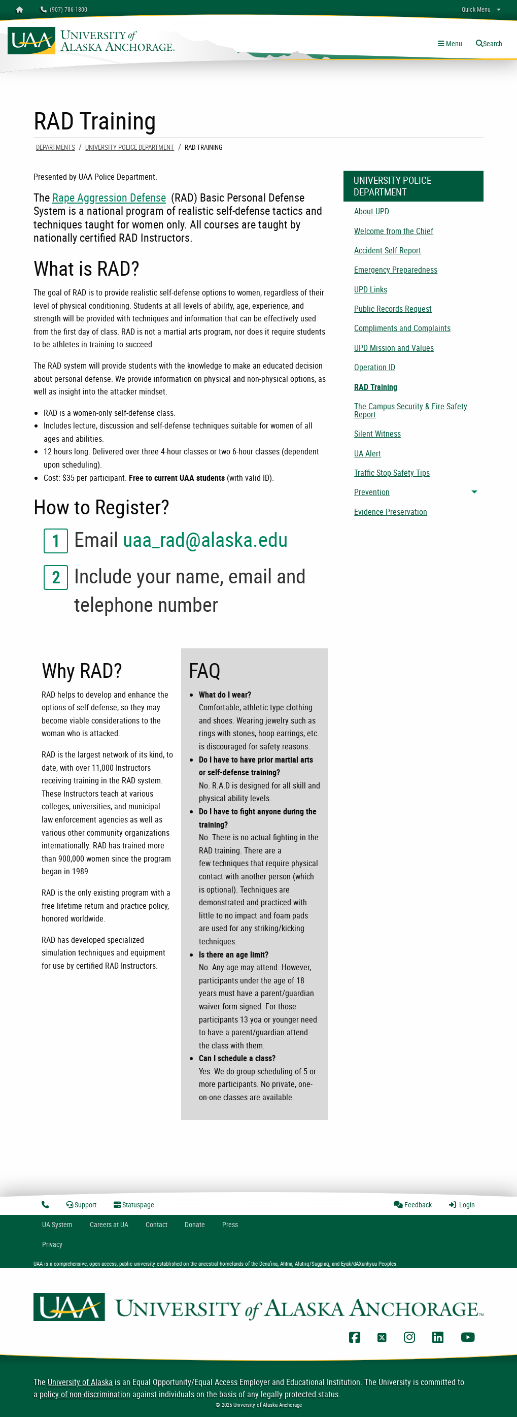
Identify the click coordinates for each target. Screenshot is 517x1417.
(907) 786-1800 (64, 9)
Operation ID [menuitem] (374, 367)
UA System (57, 1224)
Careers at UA (109, 1224)
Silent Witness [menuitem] (377, 433)
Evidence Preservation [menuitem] (390, 511)
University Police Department (129, 147)
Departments (55, 147)
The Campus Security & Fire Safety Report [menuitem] (410, 410)
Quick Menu (476, 9)
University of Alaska (80, 1382)
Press (230, 1224)
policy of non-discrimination (85, 1394)
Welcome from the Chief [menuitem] (393, 231)
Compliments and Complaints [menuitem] (402, 328)
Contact (156, 1224)
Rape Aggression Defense (109, 197)
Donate (195, 1224)
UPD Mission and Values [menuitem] (394, 347)
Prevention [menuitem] (372, 492)
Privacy (52, 1244)
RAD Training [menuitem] (375, 386)
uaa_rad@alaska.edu (205, 539)
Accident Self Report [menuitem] (387, 250)
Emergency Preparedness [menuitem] (395, 269)
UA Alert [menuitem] (367, 453)
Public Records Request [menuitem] (393, 308)
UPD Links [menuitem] (370, 289)
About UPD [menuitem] (371, 211)
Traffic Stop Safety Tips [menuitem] (392, 472)
